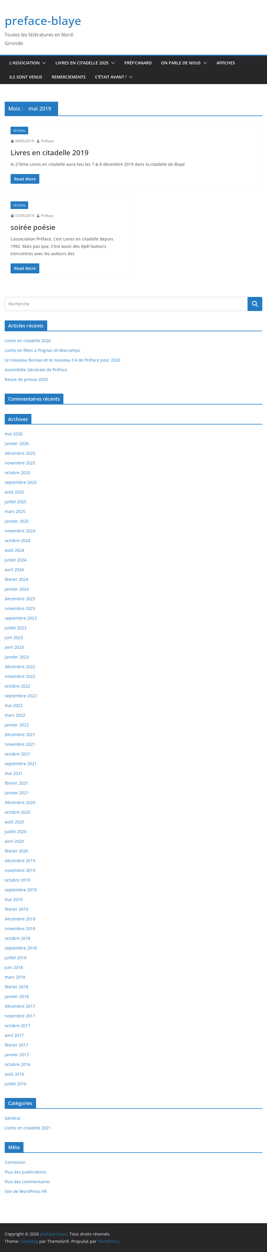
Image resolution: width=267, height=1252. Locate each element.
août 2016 (14, 1074)
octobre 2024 (17, 540)
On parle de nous (181, 63)
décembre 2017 (20, 1006)
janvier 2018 (17, 996)
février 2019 (16, 909)
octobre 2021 (17, 754)
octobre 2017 (17, 1025)
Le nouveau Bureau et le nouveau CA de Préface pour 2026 (62, 360)
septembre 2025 (21, 482)
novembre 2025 (20, 463)
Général (19, 130)
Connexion (15, 1162)
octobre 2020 (17, 812)
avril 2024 (14, 569)
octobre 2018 (17, 938)
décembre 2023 (20, 598)
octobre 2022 (17, 686)
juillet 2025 (15, 501)
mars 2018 (15, 977)
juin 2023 (14, 637)
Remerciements (69, 77)
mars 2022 (15, 715)
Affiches (226, 63)
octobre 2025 (17, 472)
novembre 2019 (20, 870)
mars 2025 (15, 511)
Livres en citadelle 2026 (28, 340)
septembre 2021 (21, 763)
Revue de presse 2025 (26, 379)
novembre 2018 (20, 928)
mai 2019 (14, 899)
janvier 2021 (17, 792)
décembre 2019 (20, 860)
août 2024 (14, 550)
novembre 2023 (20, 608)
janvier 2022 (17, 725)
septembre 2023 (21, 618)
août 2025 (14, 492)
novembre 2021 (20, 744)
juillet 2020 (15, 831)
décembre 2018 (20, 919)
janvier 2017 (17, 1054)
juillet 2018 (15, 957)
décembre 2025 (20, 453)
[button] (43, 63)
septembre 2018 (21, 948)
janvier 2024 (17, 589)
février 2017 (16, 1045)
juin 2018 (14, 967)
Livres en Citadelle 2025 (82, 63)
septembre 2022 (21, 695)
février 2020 (16, 851)
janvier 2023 (17, 657)
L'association (24, 63)
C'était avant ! (110, 77)
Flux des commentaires (27, 1181)
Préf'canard (138, 63)
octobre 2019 (17, 880)
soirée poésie (33, 227)
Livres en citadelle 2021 (28, 1128)
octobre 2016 (17, 1064)
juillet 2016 (15, 1083)
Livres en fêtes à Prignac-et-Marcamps (42, 350)
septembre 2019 (21, 889)
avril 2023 (14, 647)
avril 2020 (14, 841)
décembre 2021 (20, 734)
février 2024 (16, 579)
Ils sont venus (25, 77)
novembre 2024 (20, 531)
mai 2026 (14, 434)
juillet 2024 (15, 560)
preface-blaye (43, 20)
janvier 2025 (17, 521)
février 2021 (16, 783)
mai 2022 (14, 705)
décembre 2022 (20, 666)
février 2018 (16, 986)
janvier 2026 (17, 443)
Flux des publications (25, 1172)
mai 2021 (14, 773)
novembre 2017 (20, 1016)
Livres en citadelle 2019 (50, 152)
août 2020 (14, 822)
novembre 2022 (20, 676)
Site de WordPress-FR (26, 1191)
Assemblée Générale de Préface (36, 369)
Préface (47, 140)
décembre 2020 (20, 802)
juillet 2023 (15, 628)
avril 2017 (14, 1035)
